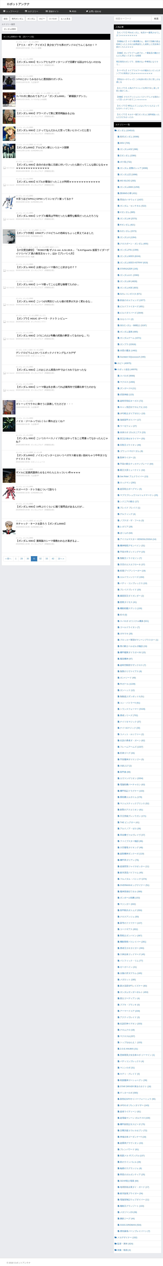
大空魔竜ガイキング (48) (131, 847)
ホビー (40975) (124, 363)
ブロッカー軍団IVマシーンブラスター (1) (139, 640)
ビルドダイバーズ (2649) (131, 313)
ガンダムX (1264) (128, 237)
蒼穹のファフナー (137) (131, 923)
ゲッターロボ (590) (129, 1093)
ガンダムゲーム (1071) (130, 338)
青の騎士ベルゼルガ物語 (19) (133, 646)
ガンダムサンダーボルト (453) (134, 992)
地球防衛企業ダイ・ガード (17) (134, 1187)
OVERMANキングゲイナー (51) (134, 885)
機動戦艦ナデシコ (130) (131, 608)
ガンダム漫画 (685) (129, 332)
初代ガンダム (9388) (129, 136)
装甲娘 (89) (125, 772)
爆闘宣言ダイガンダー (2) (132, 596)
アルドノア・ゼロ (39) (130, 828)
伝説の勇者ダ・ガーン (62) (132, 740)
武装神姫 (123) (127, 394)
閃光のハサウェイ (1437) (131, 199)
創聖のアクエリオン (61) (131, 809)
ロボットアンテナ (18, 4)
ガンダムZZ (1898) (128, 174)
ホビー (42, 19)
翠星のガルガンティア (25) (132, 1174)
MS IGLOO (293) (128, 180)
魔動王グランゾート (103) (132, 1206)
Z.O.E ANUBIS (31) (129, 1049)
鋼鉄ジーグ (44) (127, 1218)
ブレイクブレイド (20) (130, 589)
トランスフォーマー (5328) (132, 709)
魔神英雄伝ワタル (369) (131, 891)
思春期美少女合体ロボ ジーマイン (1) (137, 1055)
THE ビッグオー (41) (129, 822)
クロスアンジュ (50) (129, 916)
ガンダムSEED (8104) (130, 256)
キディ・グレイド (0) (130, 1074)
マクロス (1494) (127, 382)
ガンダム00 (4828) (128, 281)
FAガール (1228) (127, 684)
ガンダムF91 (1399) (129, 250)
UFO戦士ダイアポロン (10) (132, 413)
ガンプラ (42, 230)
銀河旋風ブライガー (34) (131, 1193)
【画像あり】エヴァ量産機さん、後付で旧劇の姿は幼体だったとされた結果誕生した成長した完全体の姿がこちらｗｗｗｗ (138, 44)
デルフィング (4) (128, 514)
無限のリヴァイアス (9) (131, 671)
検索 (156, 18)
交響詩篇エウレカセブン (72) (133, 1130)
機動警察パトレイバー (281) (133, 942)
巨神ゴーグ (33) (127, 753)
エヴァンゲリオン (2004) (131, 778)
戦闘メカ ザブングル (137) (132, 1155)
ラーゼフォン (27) (128, 426)
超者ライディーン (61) (130, 1111)
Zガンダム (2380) (128, 155)
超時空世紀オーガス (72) (131, 401)
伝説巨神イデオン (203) (131, 1023)
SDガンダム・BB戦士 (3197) (133, 325)
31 (34, 558)
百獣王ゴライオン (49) (130, 445)
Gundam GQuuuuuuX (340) (132, 357)
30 (28, 558)
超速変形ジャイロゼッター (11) (134, 866)
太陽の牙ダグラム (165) (131, 973)
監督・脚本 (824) (125, 1243)
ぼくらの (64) (126, 533)
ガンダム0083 (10, 29)
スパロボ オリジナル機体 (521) (134, 621)
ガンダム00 (55, 93)
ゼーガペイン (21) (128, 967)
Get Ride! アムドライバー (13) (134, 476)
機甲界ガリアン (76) (129, 860)
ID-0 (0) (123, 615)
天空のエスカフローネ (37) (132, 564)
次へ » (61, 558)
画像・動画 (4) (124, 1250)
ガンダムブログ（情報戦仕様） (43, 65)
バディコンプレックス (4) (132, 1061)
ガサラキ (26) (126, 633)
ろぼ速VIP (35, 82)
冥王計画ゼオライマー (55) (132, 438)
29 (21, 558)
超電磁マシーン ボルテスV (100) (135, 1118)
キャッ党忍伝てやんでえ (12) (133, 407)
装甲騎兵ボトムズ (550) (131, 910)
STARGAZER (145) (129, 269)
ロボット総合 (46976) (127, 369)
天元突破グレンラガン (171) (133, 816)
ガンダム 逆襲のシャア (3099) (134, 168)
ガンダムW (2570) (128, 218)
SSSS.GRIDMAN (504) (130, 1225)
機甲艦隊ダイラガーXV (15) (133, 652)
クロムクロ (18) (127, 1030)
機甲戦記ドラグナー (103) (132, 791)
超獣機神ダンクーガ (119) (132, 853)
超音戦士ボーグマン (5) (131, 489)
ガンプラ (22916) (128, 344)
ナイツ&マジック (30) (130, 728)
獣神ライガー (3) (128, 457)
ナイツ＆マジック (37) (130, 722)
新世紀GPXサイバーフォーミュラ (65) (138, 1099)
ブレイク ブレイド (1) (130, 508)
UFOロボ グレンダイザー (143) (134, 1105)
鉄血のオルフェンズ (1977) (132, 300)
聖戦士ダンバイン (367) (131, 935)
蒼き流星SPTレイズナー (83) (133, 986)
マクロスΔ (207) (127, 1036)
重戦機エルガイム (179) (131, 797)
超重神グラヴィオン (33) (131, 1143)
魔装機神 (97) (126, 659)
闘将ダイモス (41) (128, 602)
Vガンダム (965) (127, 212)
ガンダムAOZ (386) (129, 149)
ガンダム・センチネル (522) (133, 206)
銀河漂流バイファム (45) (131, 872)
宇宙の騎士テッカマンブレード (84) (136, 464)
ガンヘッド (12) (127, 690)
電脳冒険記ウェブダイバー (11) (134, 1199)
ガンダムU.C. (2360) (129, 275)
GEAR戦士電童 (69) (129, 1181)
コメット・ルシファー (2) (132, 734)
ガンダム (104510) (126, 130)
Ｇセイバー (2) (127, 319)
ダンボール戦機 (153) (130, 898)
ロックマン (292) (128, 482)
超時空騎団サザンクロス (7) (133, 665)
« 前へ (8, 558)
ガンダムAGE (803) (129, 287)
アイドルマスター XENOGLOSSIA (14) (138, 539)
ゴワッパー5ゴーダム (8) (131, 451)
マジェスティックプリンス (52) (134, 803)
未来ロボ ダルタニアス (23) (132, 432)
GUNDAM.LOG (37, 151)
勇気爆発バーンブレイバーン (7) (135, 1231)
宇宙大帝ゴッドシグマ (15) (132, 552)
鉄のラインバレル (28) (130, 1162)
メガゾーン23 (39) (128, 1212)
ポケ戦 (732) (126, 162)
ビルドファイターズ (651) (132, 306)
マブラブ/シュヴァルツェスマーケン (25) (139, 495)
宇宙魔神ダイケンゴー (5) (132, 759)
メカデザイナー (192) (127, 1237)
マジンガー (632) (128, 904)
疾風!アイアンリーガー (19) (132, 570)
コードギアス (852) (129, 929)
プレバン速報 (36, 48)
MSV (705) (125, 143)
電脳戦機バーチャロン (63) (132, 784)
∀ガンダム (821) (127, 225)
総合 (6, 19)
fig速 (33, 257)
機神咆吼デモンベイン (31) (132, 545)
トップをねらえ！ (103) (131, 1042)
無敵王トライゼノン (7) (131, 558)
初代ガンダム (17, 19)
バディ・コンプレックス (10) (133, 583)
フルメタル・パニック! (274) (133, 879)
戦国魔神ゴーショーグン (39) (133, 1080)
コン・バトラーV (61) (130, 703)
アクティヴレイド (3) (130, 1017)
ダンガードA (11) (128, 388)
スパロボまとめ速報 (39, 99)
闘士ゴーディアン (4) (130, 998)
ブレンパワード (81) (129, 1149)
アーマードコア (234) (130, 1011)
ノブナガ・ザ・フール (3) (132, 520)
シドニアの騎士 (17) (129, 501)
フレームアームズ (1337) (131, 747)
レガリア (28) (126, 526)
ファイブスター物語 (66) (131, 841)
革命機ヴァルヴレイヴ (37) (132, 835)
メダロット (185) (128, 979)
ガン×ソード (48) (128, 677)
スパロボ (53, 19)
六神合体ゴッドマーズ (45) (132, 954)
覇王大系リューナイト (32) (132, 470)
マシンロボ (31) (127, 1067)
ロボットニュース (38, 356)
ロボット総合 (35, 93)
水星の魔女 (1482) (128, 350)
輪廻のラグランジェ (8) (131, 1168)
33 (47, 558)
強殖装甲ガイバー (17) (130, 420)
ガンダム (31, 19)
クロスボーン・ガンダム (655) (134, 243)
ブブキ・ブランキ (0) (130, 1005)
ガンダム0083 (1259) (129, 187)
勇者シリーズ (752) (129, 715)
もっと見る (65, 19)
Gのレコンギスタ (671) (131, 294)
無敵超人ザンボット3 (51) (132, 696)
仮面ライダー (54, 247)
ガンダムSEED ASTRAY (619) (134, 262)
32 (40, 558)
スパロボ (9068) (127, 376)
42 (53, 558)
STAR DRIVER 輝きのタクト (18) (135, 1086)
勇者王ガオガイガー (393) (132, 948)
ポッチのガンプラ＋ (39, 322)
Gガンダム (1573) (128, 231)
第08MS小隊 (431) (128, 193)
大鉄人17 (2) (126, 766)
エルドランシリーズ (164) (132, 577)
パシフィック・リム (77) (131, 960)
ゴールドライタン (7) (130, 627)
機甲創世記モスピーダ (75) (132, 1124)
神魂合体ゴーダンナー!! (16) (133, 1137)
